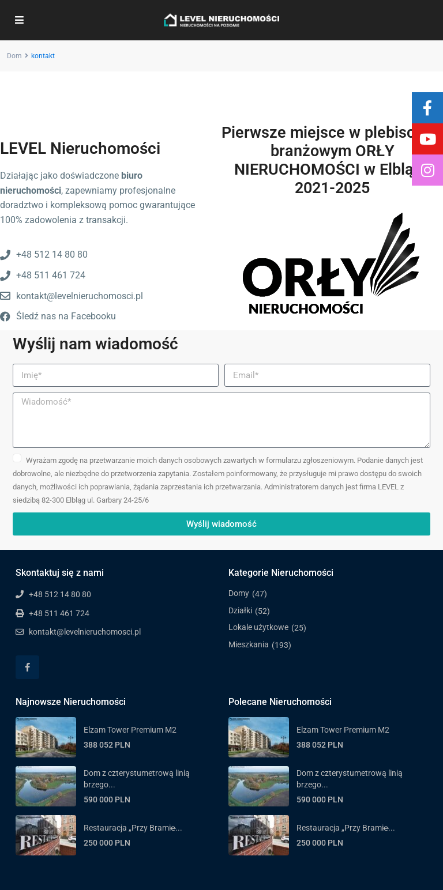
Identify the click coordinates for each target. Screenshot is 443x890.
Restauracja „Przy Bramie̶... (133, 827)
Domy (238, 593)
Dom (14, 56)
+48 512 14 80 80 (60, 594)
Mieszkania (248, 644)
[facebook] (27, 667)
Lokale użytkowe (258, 627)
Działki (240, 610)
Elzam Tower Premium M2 (130, 729)
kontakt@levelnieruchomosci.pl (85, 631)
